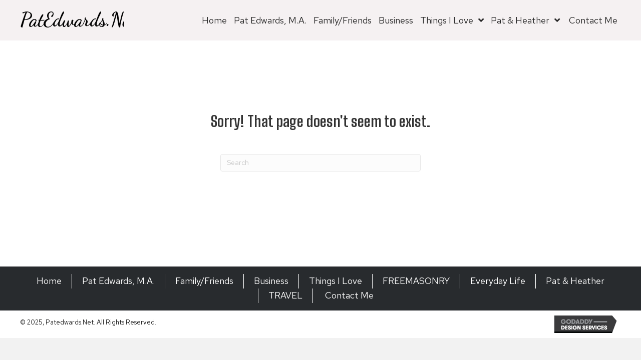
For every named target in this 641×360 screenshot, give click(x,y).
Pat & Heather (575, 280)
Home (49, 280)
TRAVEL (285, 295)
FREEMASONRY (416, 280)
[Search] (320, 163)
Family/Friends (204, 280)
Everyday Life (497, 280)
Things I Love (335, 280)
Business (271, 280)
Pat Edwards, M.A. (118, 280)
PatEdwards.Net (77, 20)
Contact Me (348, 295)
